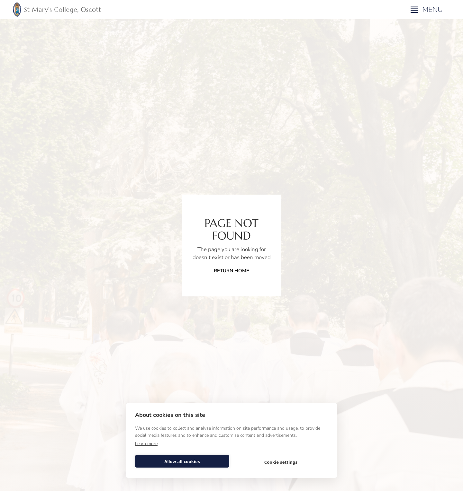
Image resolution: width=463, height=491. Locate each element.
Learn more (146, 444)
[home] (57, 9)
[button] (427, 9)
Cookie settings (280, 462)
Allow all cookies (182, 461)
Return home (231, 270)
